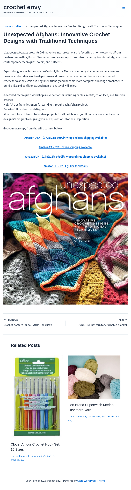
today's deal (44, 456)
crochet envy (26, 7)
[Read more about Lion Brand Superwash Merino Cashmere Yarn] (94, 378)
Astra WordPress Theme (91, 480)
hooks (34, 456)
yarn (104, 417)
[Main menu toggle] (124, 9)
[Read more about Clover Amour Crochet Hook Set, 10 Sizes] (37, 398)
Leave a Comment (20, 456)
